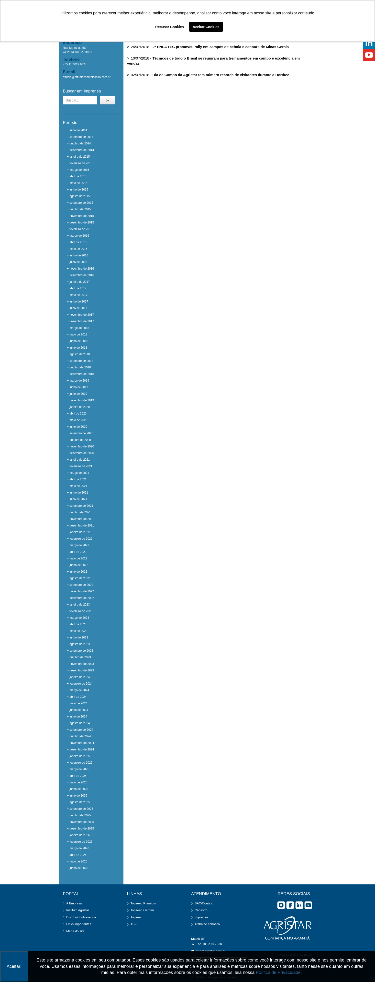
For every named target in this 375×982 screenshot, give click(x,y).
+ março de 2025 (78, 769)
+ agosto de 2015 (78, 196)
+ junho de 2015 (77, 189)
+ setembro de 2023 (80, 650)
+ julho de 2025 (77, 795)
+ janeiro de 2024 (78, 677)
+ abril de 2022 (77, 552)
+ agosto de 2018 (78, 354)
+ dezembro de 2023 (80, 670)
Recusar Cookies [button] (169, 27)
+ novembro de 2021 (80, 519)
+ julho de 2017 (77, 308)
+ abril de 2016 (77, 242)
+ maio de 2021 (77, 486)
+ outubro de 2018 (79, 367)
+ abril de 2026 (77, 855)
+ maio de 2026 (77, 861)
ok (108, 100)
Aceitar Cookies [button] (206, 27)
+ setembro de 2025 (80, 808)
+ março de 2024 (78, 690)
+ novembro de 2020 (80, 446)
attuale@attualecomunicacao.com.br (86, 77)
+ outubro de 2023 (79, 657)
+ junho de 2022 (77, 565)
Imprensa (201, 917)
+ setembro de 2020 (80, 433)
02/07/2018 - (208, 75)
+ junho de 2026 (77, 868)
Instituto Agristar (77, 910)
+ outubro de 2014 (79, 143)
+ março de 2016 (78, 235)
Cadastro (201, 910)
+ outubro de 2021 (79, 512)
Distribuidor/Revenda (81, 917)
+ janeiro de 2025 (78, 756)
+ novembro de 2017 (80, 314)
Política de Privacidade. (279, 972)
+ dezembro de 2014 (80, 150)
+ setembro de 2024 (80, 729)
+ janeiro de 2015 (78, 156)
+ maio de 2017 (77, 295)
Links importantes (78, 924)
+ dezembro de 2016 (80, 275)
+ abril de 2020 (77, 413)
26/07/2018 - (208, 47)
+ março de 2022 (78, 545)
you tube (308, 905)
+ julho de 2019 (77, 393)
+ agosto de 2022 (78, 578)
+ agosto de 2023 (78, 644)
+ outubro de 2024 (79, 736)
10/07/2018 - (213, 60)
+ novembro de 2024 (80, 743)
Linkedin (299, 905)
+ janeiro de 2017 (78, 281)
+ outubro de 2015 (79, 209)
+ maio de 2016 (77, 249)
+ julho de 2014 (77, 130)
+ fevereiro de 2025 (79, 762)
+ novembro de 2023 (80, 664)
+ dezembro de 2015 (80, 222)
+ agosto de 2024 (78, 723)
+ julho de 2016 (77, 262)
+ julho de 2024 (77, 716)
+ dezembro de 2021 (80, 525)
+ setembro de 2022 (80, 585)
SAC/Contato (204, 903)
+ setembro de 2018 (80, 361)
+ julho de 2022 (77, 571)
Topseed (137, 917)
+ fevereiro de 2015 (79, 163)
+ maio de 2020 (77, 420)
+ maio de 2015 (77, 183)
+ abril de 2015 (77, 176)
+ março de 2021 (78, 473)
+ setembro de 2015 (80, 202)
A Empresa (74, 903)
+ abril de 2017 (77, 288)
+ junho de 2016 (77, 255)
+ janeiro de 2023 (78, 604)
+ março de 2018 (78, 328)
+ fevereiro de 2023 (79, 611)
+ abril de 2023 (77, 624)
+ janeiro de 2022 (78, 532)
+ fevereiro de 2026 (79, 841)
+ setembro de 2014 (80, 137)
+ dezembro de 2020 (80, 453)
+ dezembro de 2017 (80, 321)
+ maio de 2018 (77, 334)
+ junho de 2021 (77, 492)
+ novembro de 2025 (80, 822)
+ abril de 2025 (77, 776)
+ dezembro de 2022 (80, 598)
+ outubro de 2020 (79, 440)
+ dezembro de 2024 (80, 749)
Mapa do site (75, 931)
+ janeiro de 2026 (78, 835)
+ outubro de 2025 (79, 815)
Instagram (281, 905)
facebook (290, 905)
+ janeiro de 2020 (78, 407)
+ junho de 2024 (77, 710)
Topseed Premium (143, 903)
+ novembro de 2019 (80, 400)
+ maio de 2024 (77, 703)
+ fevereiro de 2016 (79, 229)
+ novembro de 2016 (80, 268)
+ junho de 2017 (77, 301)
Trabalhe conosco (207, 924)
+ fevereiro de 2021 (79, 466)
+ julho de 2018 (77, 347)
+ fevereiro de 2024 (79, 683)
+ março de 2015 (78, 170)
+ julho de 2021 (77, 499)
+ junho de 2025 (77, 789)
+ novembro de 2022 (80, 591)
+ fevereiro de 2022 (79, 538)
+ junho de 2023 (77, 637)
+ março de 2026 (78, 848)
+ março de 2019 (78, 380)
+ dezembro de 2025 (80, 828)
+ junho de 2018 (77, 341)
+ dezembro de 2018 (80, 374)
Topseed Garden (142, 910)
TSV (134, 924)
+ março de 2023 (78, 617)
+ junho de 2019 (77, 387)
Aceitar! (14, 966)
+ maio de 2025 (77, 782)
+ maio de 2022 (77, 558)
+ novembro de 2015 (80, 216)
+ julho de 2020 (77, 426)
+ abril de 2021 (77, 479)
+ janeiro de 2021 (78, 459)
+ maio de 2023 (77, 631)
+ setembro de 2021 (80, 505)
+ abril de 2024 (77, 697)
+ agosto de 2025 (78, 802)
